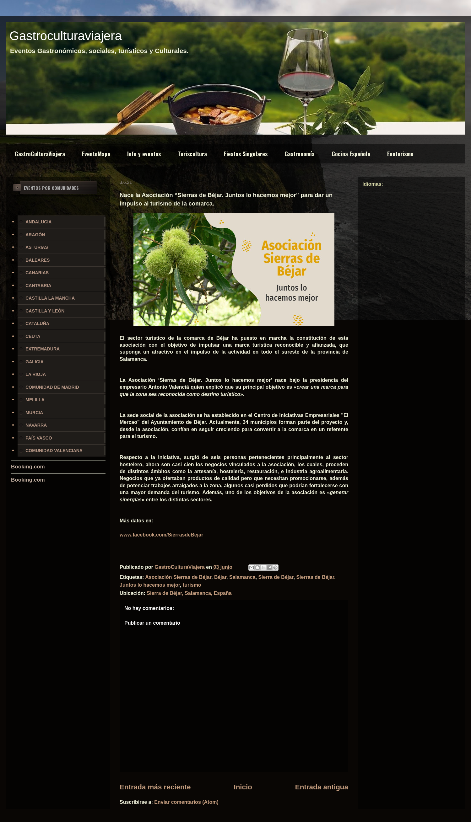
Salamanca (242, 577)
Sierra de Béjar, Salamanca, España (189, 593)
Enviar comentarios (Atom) (186, 802)
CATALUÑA (37, 323)
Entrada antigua (321, 787)
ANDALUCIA (38, 221)
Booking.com (28, 467)
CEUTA (32, 336)
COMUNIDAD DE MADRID (52, 387)
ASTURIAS (36, 247)
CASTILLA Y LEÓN (44, 310)
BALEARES (37, 260)
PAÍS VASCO (38, 437)
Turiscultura (192, 154)
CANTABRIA (38, 285)
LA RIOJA (35, 374)
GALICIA (34, 361)
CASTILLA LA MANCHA (50, 298)
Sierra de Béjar (275, 577)
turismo (192, 585)
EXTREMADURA (42, 348)
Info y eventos (144, 154)
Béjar (220, 577)
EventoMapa (96, 154)
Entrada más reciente (155, 787)
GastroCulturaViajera (40, 154)
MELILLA (35, 399)
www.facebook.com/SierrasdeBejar (161, 534)
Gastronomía (299, 154)
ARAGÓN (35, 234)
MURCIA (34, 412)
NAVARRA (36, 425)
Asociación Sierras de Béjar (178, 577)
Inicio (243, 787)
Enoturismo (400, 154)
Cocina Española (351, 154)
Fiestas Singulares (246, 154)
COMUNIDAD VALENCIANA (54, 450)
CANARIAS (37, 272)
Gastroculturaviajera (65, 36)
